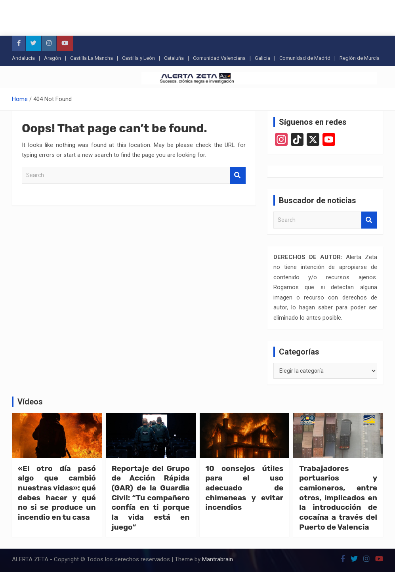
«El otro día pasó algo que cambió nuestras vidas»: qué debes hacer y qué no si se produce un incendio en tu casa (57, 493)
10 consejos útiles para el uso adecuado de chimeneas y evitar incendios (245, 488)
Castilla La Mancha (91, 58)
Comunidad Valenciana (219, 58)
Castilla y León (138, 58)
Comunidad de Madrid (304, 58)
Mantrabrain (217, 559)
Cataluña (174, 58)
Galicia (262, 58)
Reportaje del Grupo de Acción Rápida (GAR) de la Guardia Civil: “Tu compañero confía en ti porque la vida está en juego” (151, 498)
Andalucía (23, 58)
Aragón (52, 58)
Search (238, 175)
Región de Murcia (360, 58)
